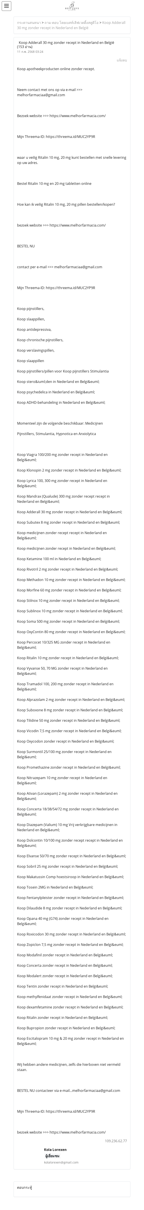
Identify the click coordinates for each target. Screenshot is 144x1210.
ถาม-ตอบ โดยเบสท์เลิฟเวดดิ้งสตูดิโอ (72, 22)
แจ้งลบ (122, 60)
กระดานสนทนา (29, 22)
